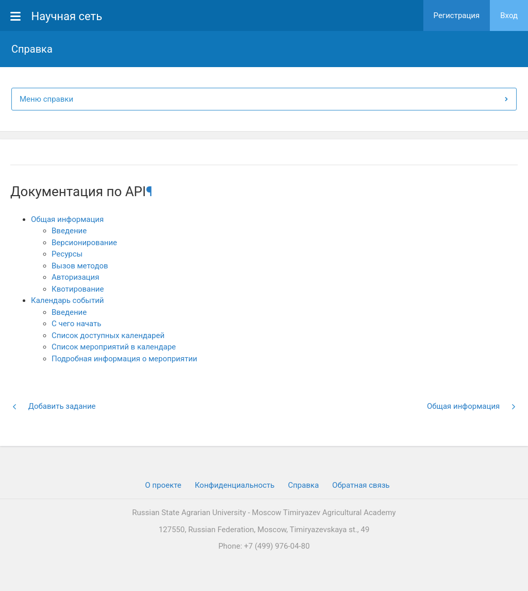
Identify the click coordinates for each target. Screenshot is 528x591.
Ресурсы (67, 254)
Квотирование (78, 289)
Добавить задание (54, 406)
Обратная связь (360, 485)
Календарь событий (67, 300)
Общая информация (67, 219)
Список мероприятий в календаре (114, 347)
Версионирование (84, 242)
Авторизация (75, 277)
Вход (509, 15)
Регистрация (457, 15)
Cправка (303, 485)
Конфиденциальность (235, 485)
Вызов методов (80, 265)
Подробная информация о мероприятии (124, 358)
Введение (69, 230)
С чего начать (76, 323)
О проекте (163, 485)
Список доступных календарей (108, 335)
